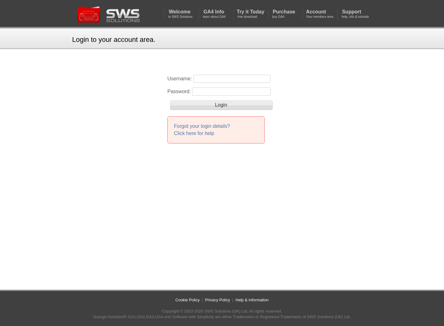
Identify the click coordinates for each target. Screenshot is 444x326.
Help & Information (252, 300)
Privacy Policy (217, 300)
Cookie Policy (187, 300)
